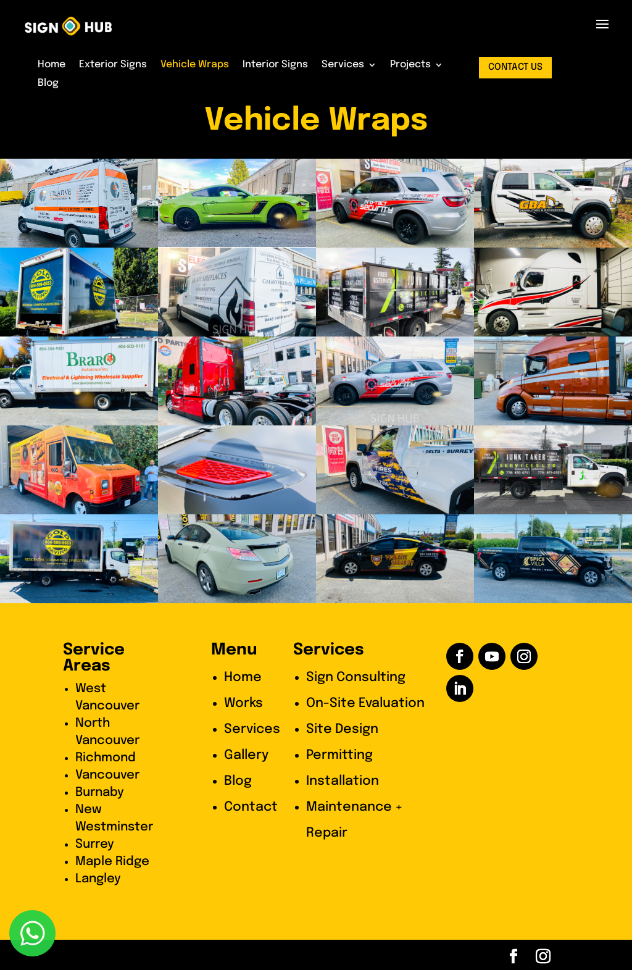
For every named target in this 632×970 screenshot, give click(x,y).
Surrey (94, 844)
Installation (342, 781)
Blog (48, 83)
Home (51, 65)
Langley (98, 878)
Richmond (105, 757)
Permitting (339, 755)
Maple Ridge (112, 861)
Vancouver (107, 775)
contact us (515, 67)
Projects (410, 65)
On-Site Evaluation (365, 703)
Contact (251, 807)
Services (343, 65)
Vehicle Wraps (194, 65)
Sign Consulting (355, 677)
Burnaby (99, 792)
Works (243, 703)
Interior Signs (275, 65)
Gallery (246, 755)
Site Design (342, 729)
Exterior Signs (113, 65)
